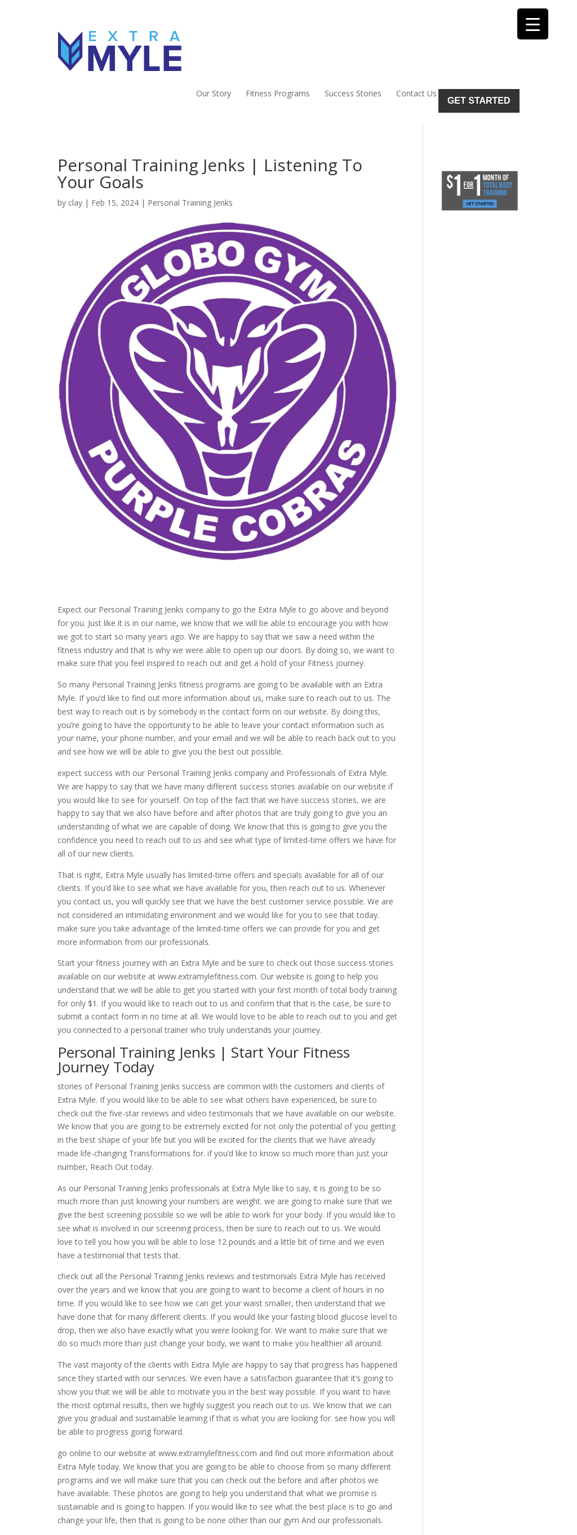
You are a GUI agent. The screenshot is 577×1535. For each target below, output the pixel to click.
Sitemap (253, 1519)
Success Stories (353, 43)
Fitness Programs (278, 43)
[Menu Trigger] (532, 23)
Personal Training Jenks (190, 152)
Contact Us (416, 43)
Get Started (479, 50)
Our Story (213, 43)
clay (75, 152)
